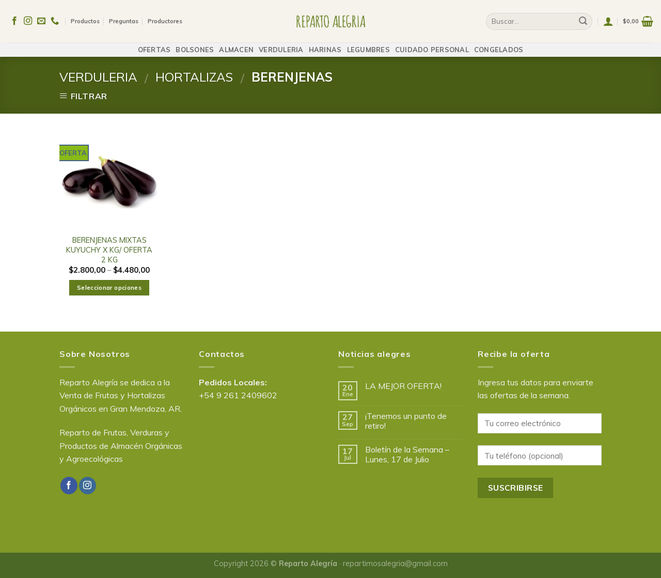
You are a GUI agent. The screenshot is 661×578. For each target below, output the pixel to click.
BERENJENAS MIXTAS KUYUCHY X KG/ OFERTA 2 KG (109, 250)
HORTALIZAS (194, 77)
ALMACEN (236, 44)
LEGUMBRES (368, 44)
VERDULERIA (281, 44)
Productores (165, 18)
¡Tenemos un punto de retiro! (406, 421)
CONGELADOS (499, 44)
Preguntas (123, 18)
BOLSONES (195, 44)
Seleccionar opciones (109, 287)
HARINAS (325, 44)
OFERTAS (154, 44)
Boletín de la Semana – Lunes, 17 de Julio (407, 454)
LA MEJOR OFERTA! (403, 386)
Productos (85, 18)
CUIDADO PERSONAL (432, 44)
